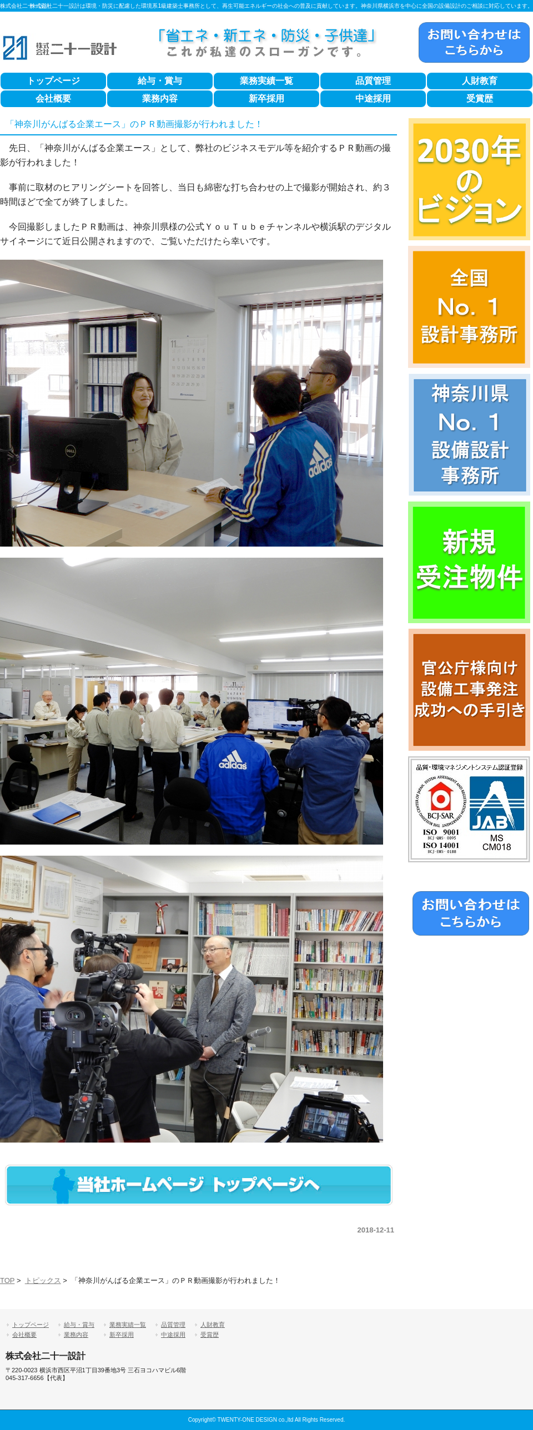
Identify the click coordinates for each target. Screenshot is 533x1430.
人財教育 (479, 80)
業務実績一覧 (266, 80)
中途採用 (373, 98)
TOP (7, 1280)
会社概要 (53, 98)
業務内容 (160, 98)
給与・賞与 (160, 80)
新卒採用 (266, 98)
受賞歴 (479, 98)
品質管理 (373, 80)
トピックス (43, 1280)
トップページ (53, 80)
